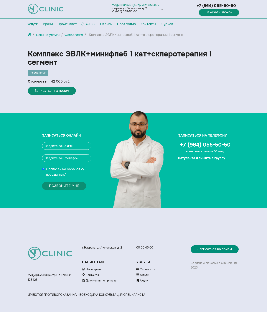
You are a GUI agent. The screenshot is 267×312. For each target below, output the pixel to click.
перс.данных (56, 174)
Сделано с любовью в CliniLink (212, 263)
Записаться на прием (52, 91)
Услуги (143, 275)
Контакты (90, 275)
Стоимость (146, 269)
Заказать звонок (219, 12)
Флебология (38, 73)
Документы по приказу (100, 280)
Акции (142, 280)
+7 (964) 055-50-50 (216, 5)
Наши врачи (92, 269)
